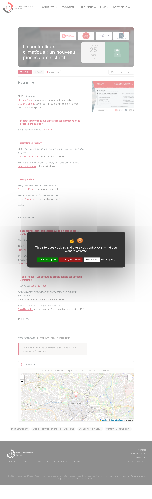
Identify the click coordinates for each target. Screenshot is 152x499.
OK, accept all (47, 259)
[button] (32, 385)
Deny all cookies (71, 259)
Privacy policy (108, 259)
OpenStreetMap (117, 428)
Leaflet (103, 428)
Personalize (92, 259)
